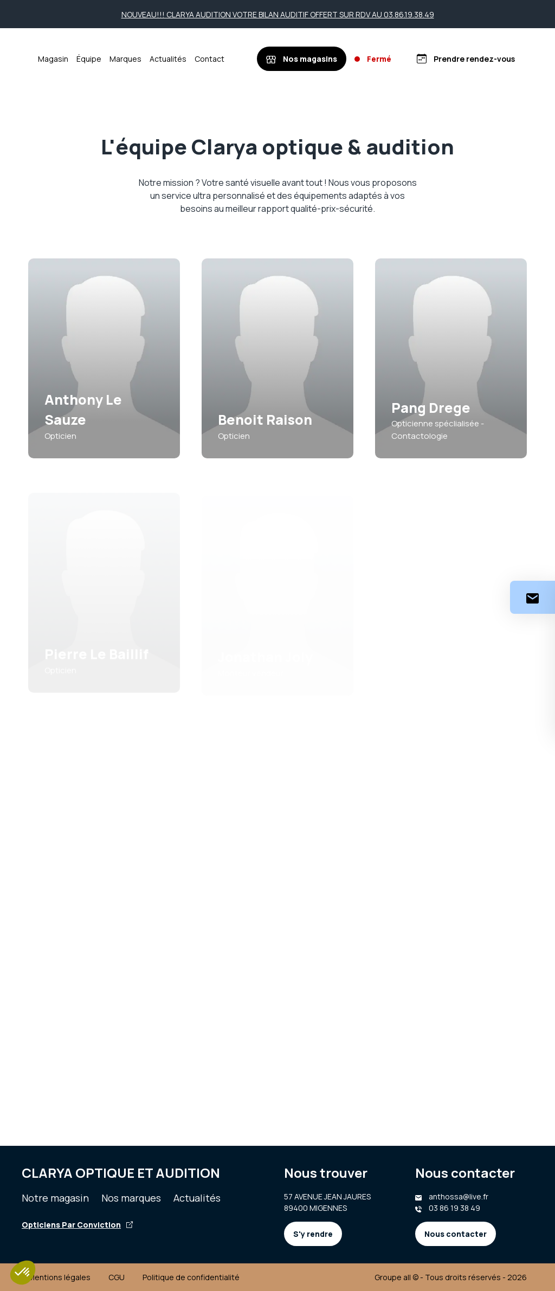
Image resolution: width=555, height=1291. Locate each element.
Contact (242, 59)
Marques (158, 59)
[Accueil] (44, 59)
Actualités (200, 59)
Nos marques (131, 1197)
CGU (116, 1277)
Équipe (121, 59)
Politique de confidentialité (191, 1277)
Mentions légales (59, 1277)
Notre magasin (55, 1197)
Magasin (85, 59)
